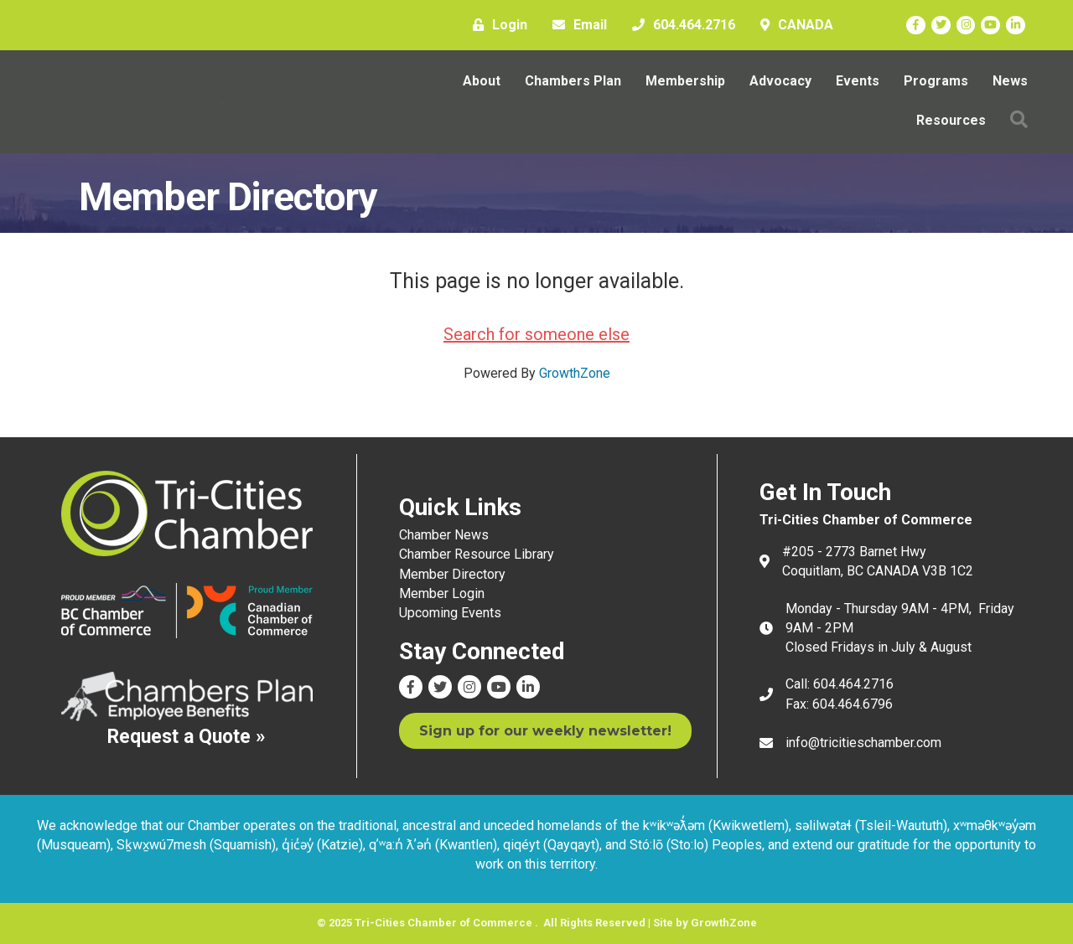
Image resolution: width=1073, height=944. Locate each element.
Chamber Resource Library (476, 554)
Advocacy (780, 81)
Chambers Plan (573, 81)
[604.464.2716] (679, 25)
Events (857, 81)
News (1010, 81)
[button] (1018, 120)
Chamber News (444, 535)
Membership (685, 81)
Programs (936, 81)
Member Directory (452, 574)
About (481, 81)
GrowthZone (574, 373)
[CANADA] (792, 25)
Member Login (442, 593)
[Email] (575, 25)
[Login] (495, 25)
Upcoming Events (450, 613)
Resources (951, 120)
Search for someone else (536, 334)
